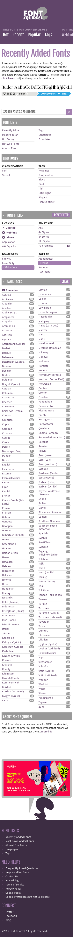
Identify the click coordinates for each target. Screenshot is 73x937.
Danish (6, 447)
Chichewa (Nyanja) (12, 411)
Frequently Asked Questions (21, 868)
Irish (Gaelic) (9, 620)
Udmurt (43, 631)
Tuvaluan (44, 622)
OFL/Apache (9, 246)
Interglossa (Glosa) (13, 611)
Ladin (5, 700)
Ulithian (43, 639)
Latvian (43, 290)
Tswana (43, 599)
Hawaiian (7, 562)
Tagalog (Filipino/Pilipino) (48, 553)
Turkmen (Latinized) (50, 617)
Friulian (6, 512)
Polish (42, 415)
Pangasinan (45, 401)
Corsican (7, 429)
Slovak (42, 508)
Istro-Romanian (11, 624)
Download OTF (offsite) (54, 94)
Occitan (43, 388)
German (6, 530)
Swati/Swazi (45, 542)
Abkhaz (6, 295)
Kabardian (8, 638)
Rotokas (43, 442)
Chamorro (8, 397)
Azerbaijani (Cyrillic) (13, 344)
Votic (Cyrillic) (46, 671)
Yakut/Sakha (46, 698)
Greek (5, 539)
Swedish (43, 547)
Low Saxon (45, 308)
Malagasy (44, 321)
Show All (7, 259)
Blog (8, 920)
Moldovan (44, 361)
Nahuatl (43, 366)
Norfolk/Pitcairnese (50, 375)
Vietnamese (45, 662)
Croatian (7, 433)
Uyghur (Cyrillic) (48, 644)
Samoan (43, 469)
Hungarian (8, 589)
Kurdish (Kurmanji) (13, 691)
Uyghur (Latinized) (49, 648)
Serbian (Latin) (47, 482)
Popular (34, 34)
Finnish (6, 491)
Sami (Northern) (48, 464)
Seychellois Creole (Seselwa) (49, 492)
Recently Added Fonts (18, 837)
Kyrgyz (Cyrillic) (11, 696)
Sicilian (43, 503)
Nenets (43, 370)
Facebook (11, 916)
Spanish (43, 533)
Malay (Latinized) (48, 325)
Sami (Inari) (45, 455)
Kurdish (6, 687)
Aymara (6, 339)
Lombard (44, 303)
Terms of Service (14, 884)
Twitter (9, 912)
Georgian (7, 526)
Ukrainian (44, 635)
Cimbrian (7, 420)
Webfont (9, 233)
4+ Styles (44, 232)
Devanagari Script (12, 451)
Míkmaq (43, 352)
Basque (6, 353)
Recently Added (11, 130)
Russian (43, 446)
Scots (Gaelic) (46, 477)
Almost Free (9, 148)
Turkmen (44, 608)
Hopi (5, 584)
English (6, 464)
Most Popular (10, 135)
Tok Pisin (44, 590)
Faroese (6, 482)
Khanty (6, 669)
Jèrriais (6, 633)
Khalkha (7, 665)
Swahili (43, 538)
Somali (43, 517)
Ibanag (6, 593)
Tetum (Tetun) (47, 581)
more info (47, 731)
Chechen (7, 402)
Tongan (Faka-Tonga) (50, 595)
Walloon (43, 680)
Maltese (43, 330)
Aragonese (8, 317)
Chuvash (7, 415)
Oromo (43, 393)
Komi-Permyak (10, 682)
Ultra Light (45, 193)
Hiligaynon (8, 571)
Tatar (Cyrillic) (46, 572)
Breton (6, 375)
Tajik (41, 563)
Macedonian (46, 316)
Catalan (6, 388)
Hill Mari (6, 575)
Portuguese (45, 419)
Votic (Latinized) (48, 675)
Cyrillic (6, 438)
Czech (5, 442)
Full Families (46, 246)
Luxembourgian (48, 312)
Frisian (6, 508)
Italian (6, 629)
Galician (6, 517)
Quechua (44, 428)
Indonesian (8, 606)
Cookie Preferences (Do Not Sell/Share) (27, 897)
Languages (45, 135)
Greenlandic (9, 544)
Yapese (43, 702)
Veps (41, 657)
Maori (42, 339)
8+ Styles (44, 237)
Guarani (6, 548)
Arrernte (7, 330)
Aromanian (8, 326)
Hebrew (6, 566)
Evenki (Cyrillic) (11, 478)
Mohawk (43, 357)
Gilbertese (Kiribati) (13, 535)
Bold (41, 184)
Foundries (44, 139)
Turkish (43, 604)
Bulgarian (7, 379)
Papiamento (46, 406)
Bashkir (6, 348)
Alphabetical (46, 259)
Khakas (6, 660)
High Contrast (47, 202)
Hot (6, 34)
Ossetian (43, 397)
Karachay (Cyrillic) (12, 647)
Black (42, 179)
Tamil (42, 568)
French (6, 496)
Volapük (43, 666)
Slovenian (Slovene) (50, 512)
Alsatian (6, 308)
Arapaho (7, 321)
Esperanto (8, 469)
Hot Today (8, 139)
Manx (42, 334)
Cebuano (7, 393)
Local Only (8, 263)
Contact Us (11, 876)
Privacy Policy (13, 889)
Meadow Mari (46, 343)
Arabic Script (9, 312)
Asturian (7, 335)
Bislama (6, 366)
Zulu (41, 707)
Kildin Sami (8, 673)
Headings (44, 170)
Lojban (43, 299)
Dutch (5, 460)
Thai (41, 586)
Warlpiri (43, 684)
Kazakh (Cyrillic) (11, 656)
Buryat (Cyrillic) (11, 384)
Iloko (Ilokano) (10, 602)
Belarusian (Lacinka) (13, 362)
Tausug (43, 577)
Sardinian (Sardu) (48, 473)
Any (41, 228)
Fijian (5, 487)
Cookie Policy (13, 893)
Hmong (6, 580)
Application (8, 242)
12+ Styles (44, 241)
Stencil (6, 175)
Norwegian (45, 384)
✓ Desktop (9, 228)
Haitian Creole (10, 553)
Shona (42, 499)
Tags (48, 34)
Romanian (10, 290)
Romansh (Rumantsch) (52, 437)
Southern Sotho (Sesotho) (48, 527)
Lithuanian (45, 294)
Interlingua (8, 615)
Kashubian (8, 651)
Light (41, 188)
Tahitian (43, 559)
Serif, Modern (46, 175)
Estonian (7, 473)
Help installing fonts (17, 872)
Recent (18, 34)
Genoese (7, 521)
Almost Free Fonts (16, 845)
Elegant (43, 197)
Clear (65, 281)
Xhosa (42, 693)
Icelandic (7, 597)
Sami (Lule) (45, 460)
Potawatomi (46, 424)
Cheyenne (8, 406)
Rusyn (42, 451)
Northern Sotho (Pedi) (51, 379)
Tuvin (42, 626)
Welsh (42, 689)
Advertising (11, 880)
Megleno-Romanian (50, 348)
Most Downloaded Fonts (19, 841)
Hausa (5, 557)
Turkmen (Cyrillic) (49, 613)
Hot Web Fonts (10, 144)
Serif (4, 170)
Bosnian (6, 371)
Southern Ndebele (49, 521)
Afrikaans (7, 299)
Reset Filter (61, 215)
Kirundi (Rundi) (10, 678)
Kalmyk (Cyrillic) (11, 642)
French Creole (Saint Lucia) (14, 502)
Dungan (6, 456)
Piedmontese (46, 410)
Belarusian (8, 357)
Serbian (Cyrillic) (48, 486)
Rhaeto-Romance (49, 433)
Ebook (8, 238)
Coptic (6, 424)
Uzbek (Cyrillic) (47, 653)
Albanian (7, 303)
